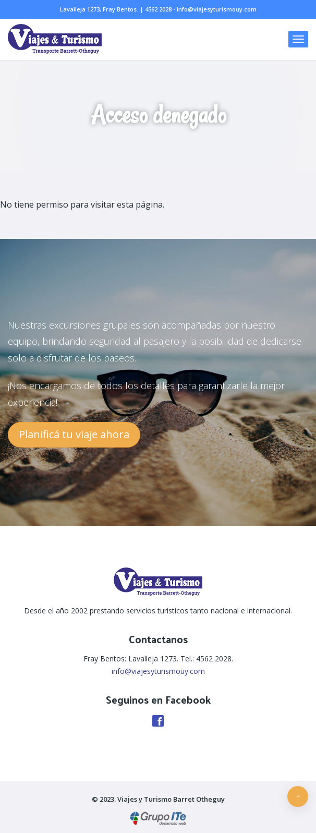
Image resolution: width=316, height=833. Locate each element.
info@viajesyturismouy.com (217, 9)
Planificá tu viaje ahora (74, 434)
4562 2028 (158, 9)
